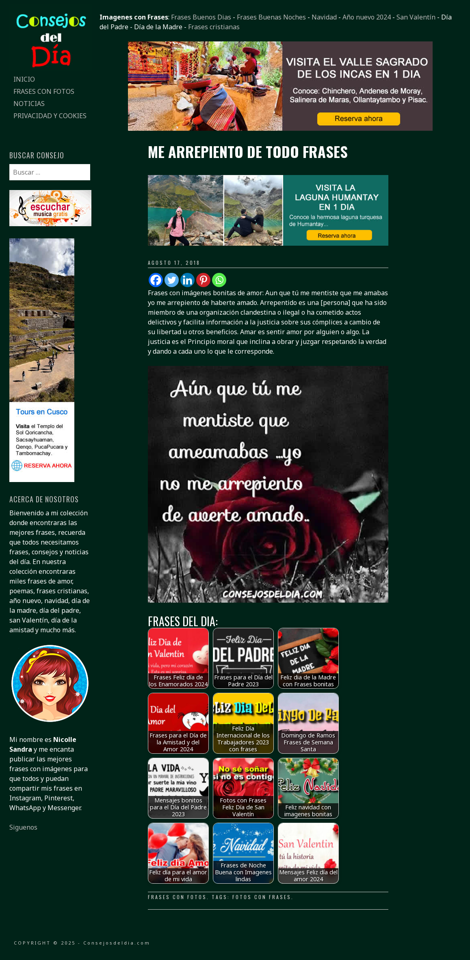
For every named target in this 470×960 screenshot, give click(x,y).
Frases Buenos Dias (201, 17)
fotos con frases (261, 896)
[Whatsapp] (219, 280)
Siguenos (23, 827)
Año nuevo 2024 (366, 17)
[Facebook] (156, 280)
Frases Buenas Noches (271, 17)
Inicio (24, 79)
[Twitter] (172, 280)
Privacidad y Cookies (50, 115)
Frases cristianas (214, 26)
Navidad (324, 17)
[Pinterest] (203, 280)
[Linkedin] (187, 280)
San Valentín (415, 17)
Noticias (29, 103)
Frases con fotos (43, 91)
